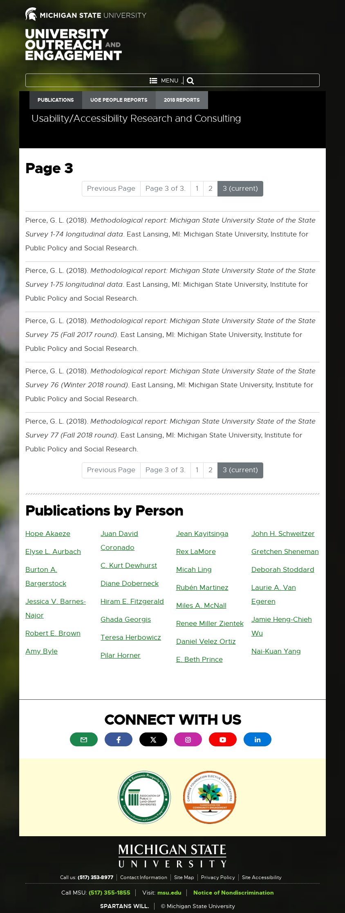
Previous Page (111, 188)
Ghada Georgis (126, 619)
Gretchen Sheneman (285, 551)
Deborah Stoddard (282, 569)
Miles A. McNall (201, 605)
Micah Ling (194, 569)
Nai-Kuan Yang (276, 651)
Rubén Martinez (202, 587)
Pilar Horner (121, 655)
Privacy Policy (218, 877)
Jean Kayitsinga (202, 533)
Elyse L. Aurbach (53, 551)
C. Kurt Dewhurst (129, 565)
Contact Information (143, 877)
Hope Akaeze (47, 533)
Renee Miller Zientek (210, 623)
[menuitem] (84, 739)
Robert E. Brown (53, 633)
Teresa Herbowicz (131, 637)
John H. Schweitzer (283, 533)
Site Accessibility (262, 877)
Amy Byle (41, 651)
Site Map (184, 877)
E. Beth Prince (199, 659)
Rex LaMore (196, 551)
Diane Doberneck (130, 583)
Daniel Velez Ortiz (206, 641)
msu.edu (169, 892)
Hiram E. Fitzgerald (132, 601)
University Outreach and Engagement (73, 49)
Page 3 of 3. (166, 188)
